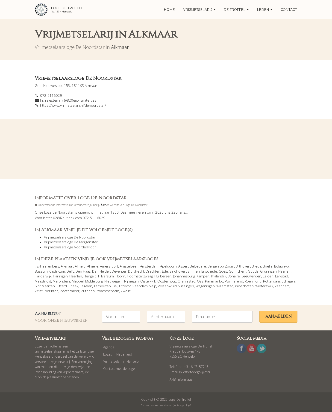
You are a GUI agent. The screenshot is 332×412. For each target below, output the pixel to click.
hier (103, 205)
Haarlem (284, 271)
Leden (264, 10)
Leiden (268, 276)
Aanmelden (278, 316)
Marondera (61, 281)
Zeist (39, 290)
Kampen (203, 276)
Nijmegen (131, 281)
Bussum (41, 271)
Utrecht (125, 286)
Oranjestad (186, 281)
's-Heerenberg (47, 266)
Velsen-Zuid (167, 286)
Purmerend (234, 281)
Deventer (119, 271)
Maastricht (43, 281)
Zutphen (88, 290)
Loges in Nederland (117, 354)
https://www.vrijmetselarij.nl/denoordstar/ (73, 105)
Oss (200, 281)
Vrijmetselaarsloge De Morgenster (71, 242)
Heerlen (75, 276)
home (169, 10)
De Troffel (236, 10)
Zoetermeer (69, 290)
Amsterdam (149, 266)
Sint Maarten (45, 286)
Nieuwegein (113, 281)
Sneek (73, 286)
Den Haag (83, 271)
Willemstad (224, 286)
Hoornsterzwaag (140, 276)
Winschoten (244, 286)
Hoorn (120, 276)
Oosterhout (166, 281)
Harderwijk (43, 276)
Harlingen (60, 276)
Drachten (153, 271)
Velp (152, 286)
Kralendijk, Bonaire (225, 276)
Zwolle (126, 290)
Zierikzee (51, 290)
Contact (289, 10)
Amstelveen (129, 266)
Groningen (268, 271)
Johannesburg (184, 276)
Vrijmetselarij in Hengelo (121, 361)
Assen (183, 266)
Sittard (61, 286)
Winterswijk (264, 286)
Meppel (78, 281)
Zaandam (282, 286)
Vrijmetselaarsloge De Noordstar (69, 237)
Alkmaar (120, 47)
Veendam (140, 286)
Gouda (253, 271)
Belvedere (198, 266)
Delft (70, 271)
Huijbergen (162, 276)
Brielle (268, 266)
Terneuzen (102, 286)
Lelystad (281, 276)
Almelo (80, 266)
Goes (223, 271)
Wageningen (205, 286)
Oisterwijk (148, 281)
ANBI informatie (181, 379)
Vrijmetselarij (199, 10)
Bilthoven (243, 266)
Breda (256, 266)
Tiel (115, 286)
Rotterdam (271, 281)
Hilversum (106, 276)
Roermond (253, 281)
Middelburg (94, 281)
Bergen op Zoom (221, 266)
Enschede (209, 271)
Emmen (194, 271)
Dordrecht (136, 271)
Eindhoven (178, 271)
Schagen (288, 281)
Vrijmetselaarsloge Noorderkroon (70, 247)
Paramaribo (214, 281)
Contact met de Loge (119, 368)
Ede (165, 271)
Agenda (108, 347)
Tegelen (86, 286)
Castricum (57, 271)
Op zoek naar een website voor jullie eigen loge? (166, 405)
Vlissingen (186, 286)
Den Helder (101, 271)
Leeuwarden (251, 276)
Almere (92, 266)
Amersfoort (109, 266)
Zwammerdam (107, 290)
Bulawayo (281, 266)
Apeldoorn (168, 266)
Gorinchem (237, 271)
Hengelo (90, 276)
